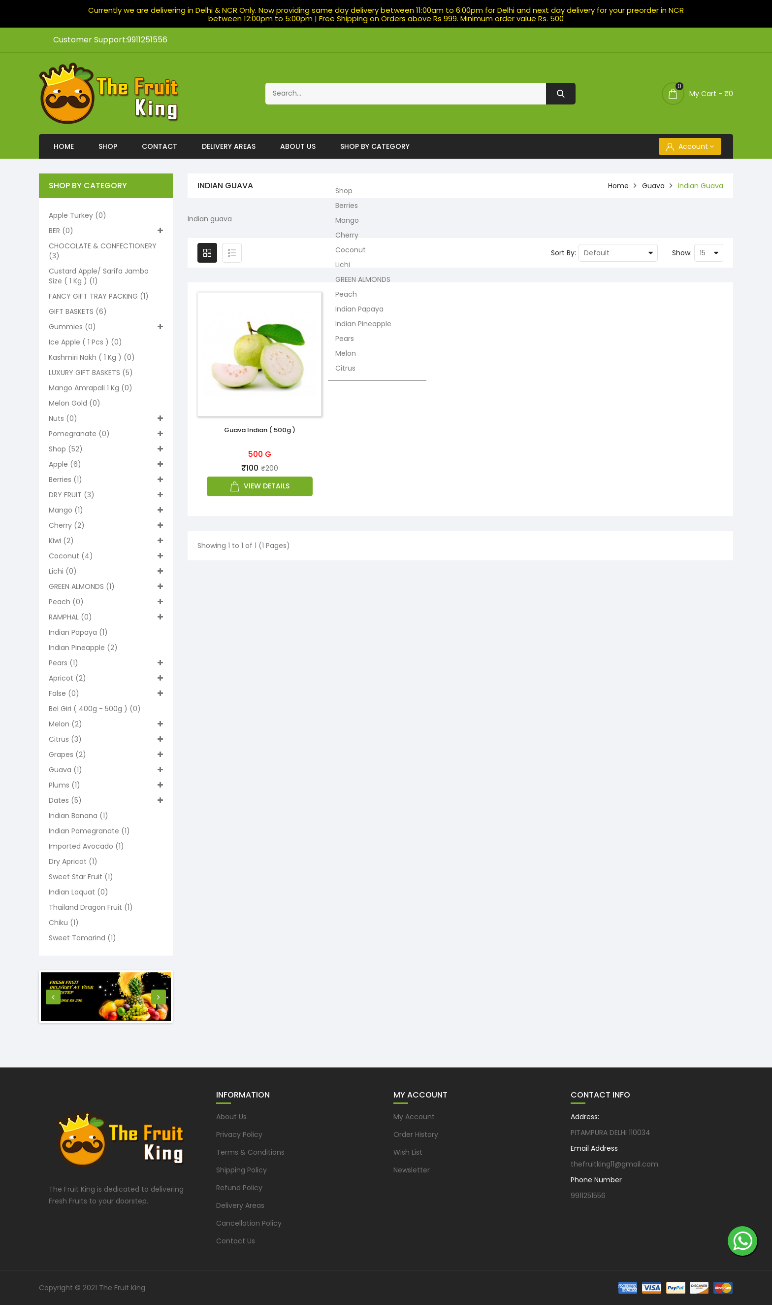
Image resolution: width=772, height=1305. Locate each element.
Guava (653, 186)
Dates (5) (106, 800)
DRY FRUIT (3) (106, 495)
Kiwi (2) (106, 541)
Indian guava (700, 186)
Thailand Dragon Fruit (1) (91, 907)
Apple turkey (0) (77, 215)
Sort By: (563, 253)
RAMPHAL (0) (106, 617)
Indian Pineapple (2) (83, 647)
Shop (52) (106, 449)
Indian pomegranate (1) (89, 831)
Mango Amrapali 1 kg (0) (90, 388)
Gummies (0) (106, 327)
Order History (415, 1134)
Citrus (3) (106, 739)
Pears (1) (106, 663)
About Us (298, 146)
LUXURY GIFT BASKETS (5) (91, 373)
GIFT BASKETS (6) (78, 311)
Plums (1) (106, 785)
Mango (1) (106, 510)
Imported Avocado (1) (86, 846)
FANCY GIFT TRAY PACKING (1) (99, 296)
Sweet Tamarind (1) (82, 938)
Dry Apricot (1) (73, 861)
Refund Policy (239, 1188)
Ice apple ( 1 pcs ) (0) (85, 342)
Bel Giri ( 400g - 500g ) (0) (95, 709)
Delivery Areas (229, 146)
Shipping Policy (241, 1170)
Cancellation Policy (249, 1223)
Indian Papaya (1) (78, 632)
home (618, 186)
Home (64, 146)
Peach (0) (106, 602)
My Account (414, 1117)
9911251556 (588, 1196)
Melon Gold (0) (74, 403)
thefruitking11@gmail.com (614, 1164)
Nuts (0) (106, 418)
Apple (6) (106, 464)
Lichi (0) (106, 571)
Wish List (407, 1152)
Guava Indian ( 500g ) (259, 430)
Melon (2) (106, 724)
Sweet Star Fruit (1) (81, 877)
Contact (159, 146)
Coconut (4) (106, 556)
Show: (682, 253)
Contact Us (235, 1241)
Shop (107, 146)
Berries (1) (106, 479)
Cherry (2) (106, 525)
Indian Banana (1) (78, 816)
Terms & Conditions (250, 1152)
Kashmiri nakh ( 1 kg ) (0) (92, 357)
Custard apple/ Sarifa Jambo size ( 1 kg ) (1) (99, 276)
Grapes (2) (106, 754)
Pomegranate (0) (106, 434)
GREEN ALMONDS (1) (106, 586)
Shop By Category (375, 146)
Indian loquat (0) (78, 892)
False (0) (106, 693)
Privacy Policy (239, 1134)
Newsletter (411, 1170)
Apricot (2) (106, 678)
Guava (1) (106, 770)
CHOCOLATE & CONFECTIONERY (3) (103, 251)
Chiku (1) (64, 922)
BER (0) (106, 231)
